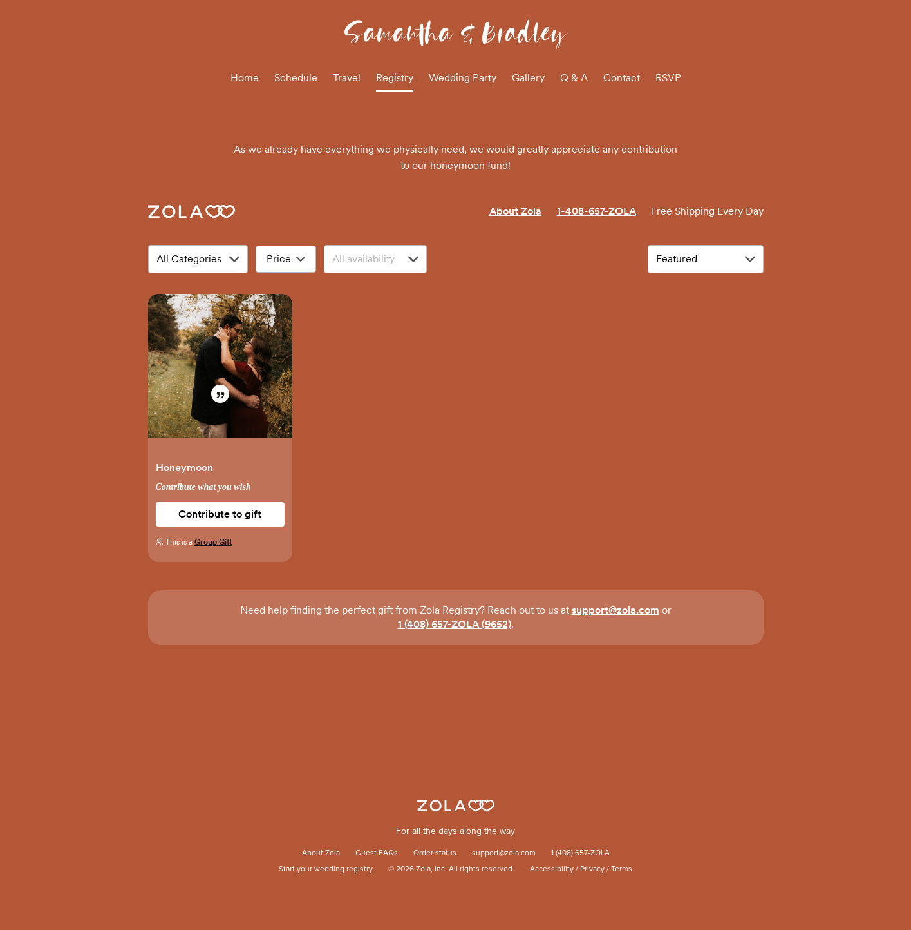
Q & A (574, 78)
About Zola (515, 211)
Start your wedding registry (326, 869)
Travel (347, 78)
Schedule (295, 78)
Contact (621, 78)
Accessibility (552, 869)
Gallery (528, 78)
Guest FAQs (376, 853)
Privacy (592, 869)
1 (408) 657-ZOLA (580, 853)
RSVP (668, 78)
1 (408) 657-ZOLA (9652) (454, 624)
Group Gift (213, 542)
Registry (394, 78)
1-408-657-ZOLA (596, 211)
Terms (621, 869)
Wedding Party (462, 78)
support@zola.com (615, 610)
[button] (220, 373)
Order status (434, 853)
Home (244, 78)
